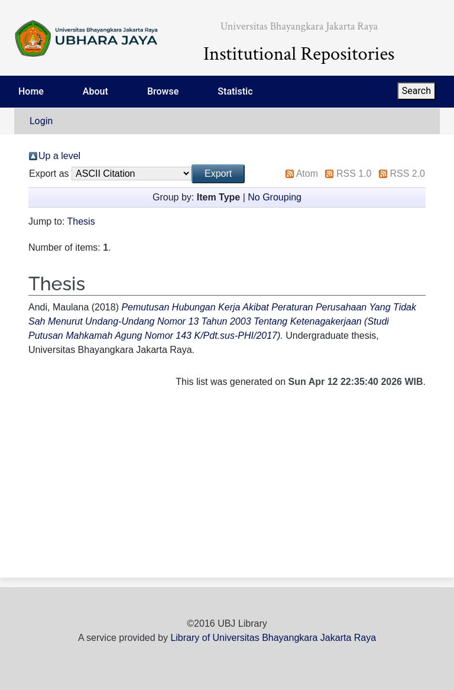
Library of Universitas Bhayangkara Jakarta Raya (273, 638)
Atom (307, 174)
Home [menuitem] (31, 91)
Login (41, 121)
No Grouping (274, 197)
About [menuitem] (95, 91)
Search (416, 90)
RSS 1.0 (354, 174)
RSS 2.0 (407, 174)
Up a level (59, 156)
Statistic (235, 91)
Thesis (81, 221)
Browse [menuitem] (163, 91)
